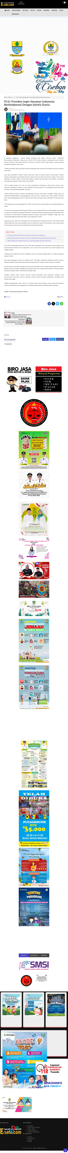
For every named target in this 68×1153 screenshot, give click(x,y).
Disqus (52, 333)
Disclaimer (30, 1119)
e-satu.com (25, 1141)
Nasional (8, 297)
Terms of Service (32, 1124)
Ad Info (30, 1135)
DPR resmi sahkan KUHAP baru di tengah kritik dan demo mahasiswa (26, 235)
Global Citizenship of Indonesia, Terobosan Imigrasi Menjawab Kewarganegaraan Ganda (32, 238)
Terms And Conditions (34, 1121)
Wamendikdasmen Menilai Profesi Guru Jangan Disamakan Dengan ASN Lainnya (29, 240)
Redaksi (30, 1133)
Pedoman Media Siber (33, 1125)
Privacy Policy (31, 1122)
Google (45, 333)
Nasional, (22, 110)
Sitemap (30, 1130)
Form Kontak (31, 1132)
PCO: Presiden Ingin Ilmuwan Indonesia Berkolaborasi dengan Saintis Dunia (29, 103)
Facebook (60, 333)
